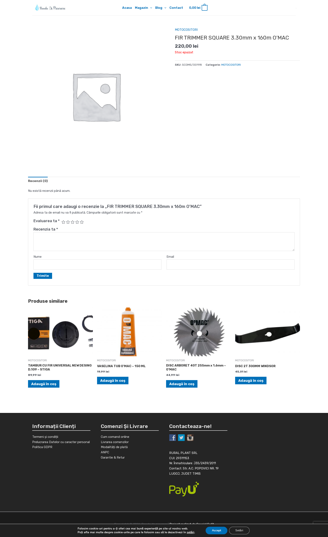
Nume (37, 257)
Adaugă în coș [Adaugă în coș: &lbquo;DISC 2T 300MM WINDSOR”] (250, 380)
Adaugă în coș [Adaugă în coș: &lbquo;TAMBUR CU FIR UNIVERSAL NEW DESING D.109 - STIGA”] (43, 384)
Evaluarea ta (46, 221)
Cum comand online (115, 437)
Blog (160, 7)
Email (170, 257)
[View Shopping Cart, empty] (198, 8)
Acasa (127, 8)
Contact (176, 8)
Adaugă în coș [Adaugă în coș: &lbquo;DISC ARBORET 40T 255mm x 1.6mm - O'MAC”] (181, 384)
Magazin (143, 7)
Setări (239, 530)
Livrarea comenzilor (115, 442)
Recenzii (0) (38, 181)
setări (190, 532)
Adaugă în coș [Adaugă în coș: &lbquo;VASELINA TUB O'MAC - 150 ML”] (112, 380)
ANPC (105, 452)
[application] (150, 7)
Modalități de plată (114, 447)
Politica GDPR (42, 447)
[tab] (38, 181)
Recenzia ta (45, 229)
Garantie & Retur (113, 457)
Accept (216, 530)
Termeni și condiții (45, 437)
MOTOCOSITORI (186, 30)
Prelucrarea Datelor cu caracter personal (61, 442)
